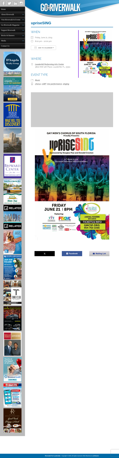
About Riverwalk (7, 14)
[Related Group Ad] (12, 217)
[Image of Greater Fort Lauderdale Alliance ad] (12, 89)
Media (3, 41)
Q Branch (96, 455)
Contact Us (5, 46)
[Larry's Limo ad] (12, 318)
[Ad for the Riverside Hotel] (12, 420)
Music (37, 80)
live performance (54, 84)
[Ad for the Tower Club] (12, 293)
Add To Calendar (43, 48)
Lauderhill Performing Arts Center (49, 64)
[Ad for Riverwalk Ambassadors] (12, 267)
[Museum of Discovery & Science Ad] (12, 115)
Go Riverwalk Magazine (10, 25)
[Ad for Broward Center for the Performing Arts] (12, 166)
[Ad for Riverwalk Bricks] (12, 242)
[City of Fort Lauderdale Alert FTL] (12, 395)
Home (3, 9)
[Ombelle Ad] (12, 140)
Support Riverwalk (8, 30)
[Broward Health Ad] (12, 369)
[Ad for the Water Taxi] (12, 191)
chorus (38, 84)
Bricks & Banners (8, 35)
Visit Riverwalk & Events (10, 20)
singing (66, 84)
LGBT (44, 84)
